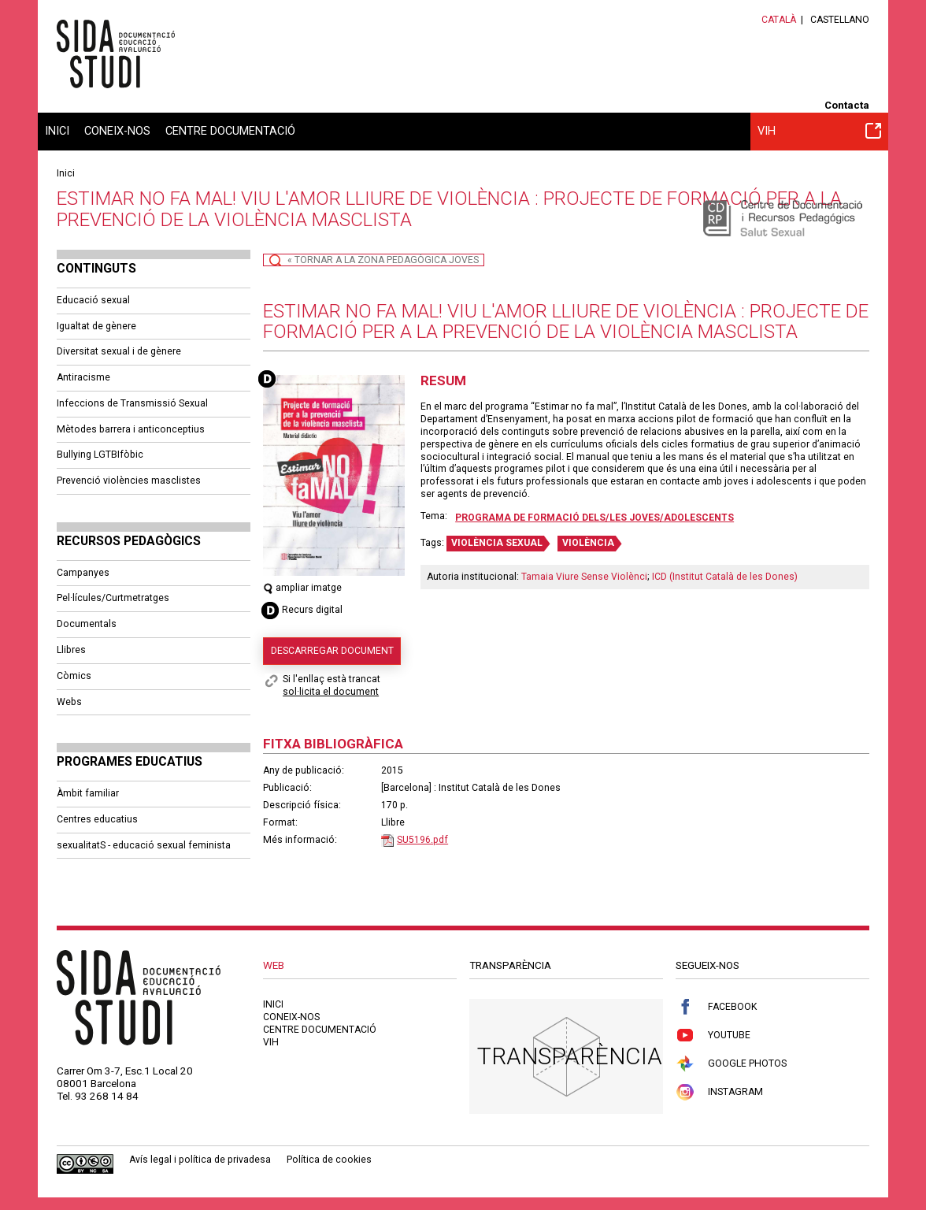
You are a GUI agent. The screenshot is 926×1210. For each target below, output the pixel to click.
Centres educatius (97, 819)
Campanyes (83, 572)
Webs (69, 701)
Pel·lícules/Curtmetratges (113, 597)
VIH (819, 131)
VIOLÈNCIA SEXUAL (497, 542)
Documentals (87, 623)
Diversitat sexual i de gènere (119, 351)
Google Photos (731, 1064)
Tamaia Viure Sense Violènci (584, 576)
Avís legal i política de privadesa (200, 1159)
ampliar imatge (302, 587)
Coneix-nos (117, 131)
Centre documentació (230, 131)
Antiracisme (83, 377)
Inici (57, 131)
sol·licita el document (331, 691)
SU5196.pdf (422, 839)
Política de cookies (329, 1159)
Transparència (569, 1056)
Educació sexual (93, 300)
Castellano (839, 19)
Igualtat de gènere (96, 326)
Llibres (71, 649)
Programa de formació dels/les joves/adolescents (594, 517)
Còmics (74, 675)
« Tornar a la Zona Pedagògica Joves (383, 259)
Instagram (719, 1092)
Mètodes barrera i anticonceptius (131, 429)
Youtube (713, 1035)
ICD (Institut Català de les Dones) (725, 576)
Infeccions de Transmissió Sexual (132, 403)
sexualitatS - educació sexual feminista (144, 845)
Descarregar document (332, 650)
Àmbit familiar (88, 793)
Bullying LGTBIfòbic (100, 454)
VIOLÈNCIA (588, 542)
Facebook (716, 1007)
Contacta (846, 105)
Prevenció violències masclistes (129, 480)
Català (778, 19)
